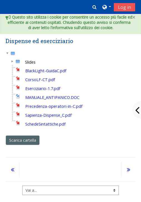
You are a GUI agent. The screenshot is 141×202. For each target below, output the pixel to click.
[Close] (133, 17)
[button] (94, 7)
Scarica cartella (22, 140)
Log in (124, 7)
